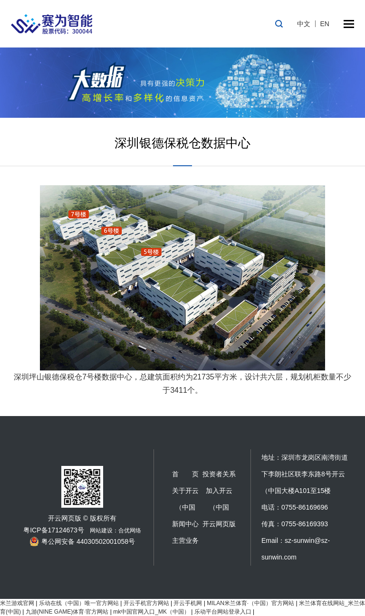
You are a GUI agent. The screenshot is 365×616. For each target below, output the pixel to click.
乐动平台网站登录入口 (222, 611)
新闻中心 (185, 524)
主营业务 (185, 540)
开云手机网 (187, 603)
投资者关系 (219, 474)
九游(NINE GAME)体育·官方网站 (67, 611)
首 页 (185, 474)
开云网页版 (219, 524)
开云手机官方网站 (146, 603)
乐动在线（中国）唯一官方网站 (79, 603)
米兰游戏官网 (17, 603)
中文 (303, 23)
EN (324, 23)
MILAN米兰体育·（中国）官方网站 (250, 603)
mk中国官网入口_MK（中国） (151, 611)
